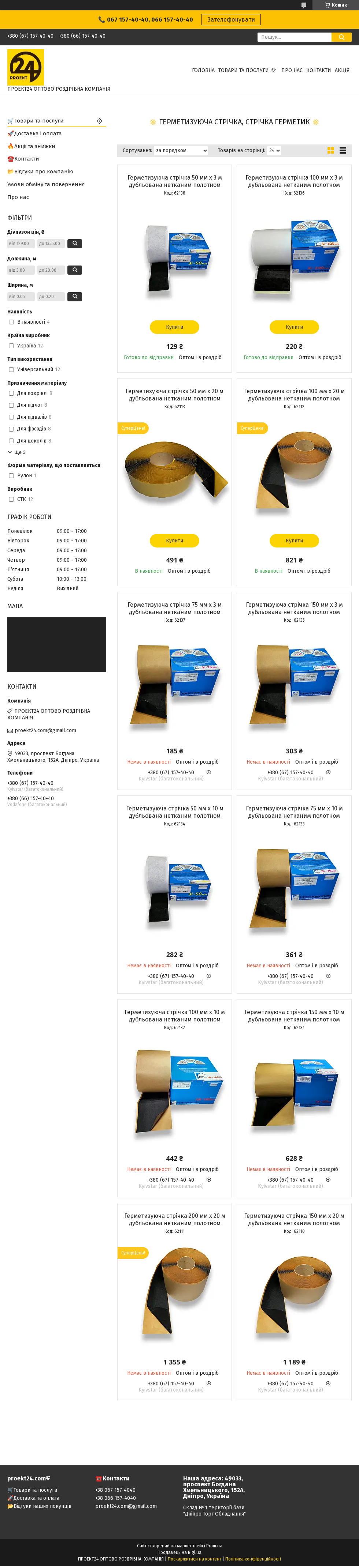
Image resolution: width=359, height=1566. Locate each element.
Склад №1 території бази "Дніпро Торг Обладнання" (214, 1511)
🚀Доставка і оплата (34, 133)
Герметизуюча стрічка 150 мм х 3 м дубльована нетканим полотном (294, 608)
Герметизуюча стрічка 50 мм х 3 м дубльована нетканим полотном (174, 181)
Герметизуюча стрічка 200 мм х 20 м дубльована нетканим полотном (174, 1219)
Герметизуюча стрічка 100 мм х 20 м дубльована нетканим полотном (294, 395)
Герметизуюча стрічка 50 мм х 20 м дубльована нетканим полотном (174, 395)
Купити (174, 327)
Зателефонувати (231, 19)
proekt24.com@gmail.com (45, 730)
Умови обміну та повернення (46, 184)
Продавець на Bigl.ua (179, 1552)
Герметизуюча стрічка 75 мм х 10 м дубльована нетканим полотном (294, 812)
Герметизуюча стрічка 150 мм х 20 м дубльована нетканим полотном (294, 1219)
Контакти (318, 70)
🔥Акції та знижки (31, 146)
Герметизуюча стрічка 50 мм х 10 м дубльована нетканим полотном (174, 812)
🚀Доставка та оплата (33, 1498)
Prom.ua (214, 1545)
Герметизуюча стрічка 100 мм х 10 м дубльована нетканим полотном (175, 1016)
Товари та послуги (243, 70)
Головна (203, 70)
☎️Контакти (23, 158)
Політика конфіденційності (253, 1559)
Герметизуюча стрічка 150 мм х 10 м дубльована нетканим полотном (294, 1016)
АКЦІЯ (342, 70)
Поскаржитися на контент (194, 1559)
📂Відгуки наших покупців (39, 1506)
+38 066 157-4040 (115, 1498)
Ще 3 (20, 452)
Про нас (292, 70)
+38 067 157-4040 (115, 1490)
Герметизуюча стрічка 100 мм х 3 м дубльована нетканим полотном (294, 181)
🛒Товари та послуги (35, 120)
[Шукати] (342, 37)
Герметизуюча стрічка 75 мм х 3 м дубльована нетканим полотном (174, 608)
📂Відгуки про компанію (40, 171)
